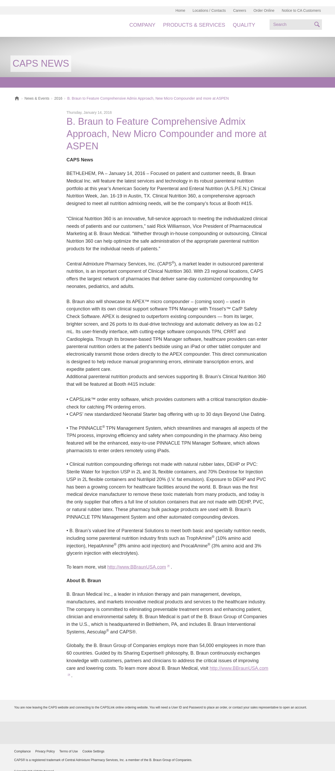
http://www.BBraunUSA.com (136, 567)
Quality (244, 25)
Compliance (22, 751)
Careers (239, 10)
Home (180, 10)
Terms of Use (68, 751)
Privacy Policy (45, 751)
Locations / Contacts (209, 10)
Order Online (263, 10)
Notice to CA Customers (301, 10)
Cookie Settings (93, 751)
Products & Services (194, 25)
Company (142, 25)
